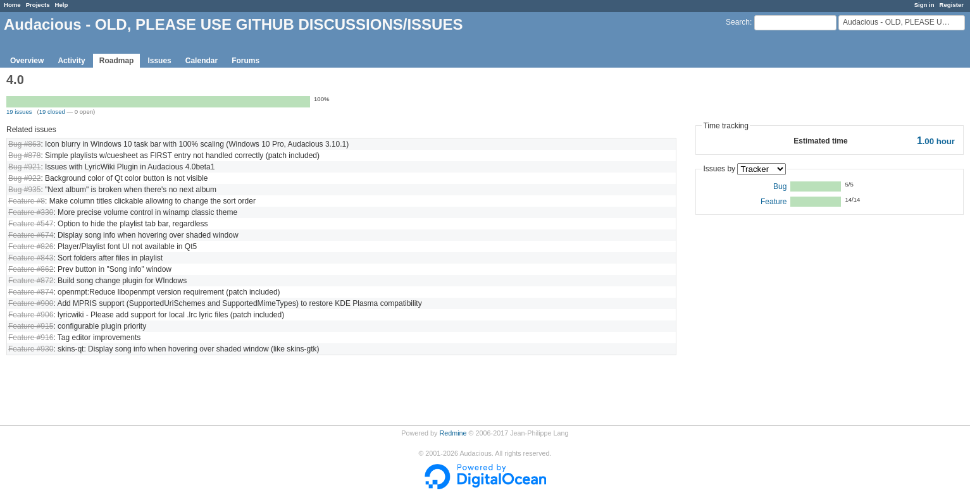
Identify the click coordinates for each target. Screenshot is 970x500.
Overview (27, 60)
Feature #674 (30, 235)
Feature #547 (30, 223)
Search (738, 22)
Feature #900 (30, 303)
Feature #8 (26, 201)
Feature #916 (30, 337)
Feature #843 (30, 257)
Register (952, 4)
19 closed (52, 111)
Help (61, 4)
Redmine (452, 433)
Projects (38, 4)
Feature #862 (30, 269)
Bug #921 (24, 166)
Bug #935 (24, 189)
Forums (245, 60)
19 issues (19, 111)
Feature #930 (30, 349)
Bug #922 (24, 178)
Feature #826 (30, 246)
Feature (774, 201)
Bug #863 (24, 144)
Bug (780, 186)
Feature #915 (30, 326)
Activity (71, 60)
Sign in (924, 4)
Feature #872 (30, 280)
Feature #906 (30, 314)
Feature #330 (30, 212)
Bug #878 (24, 155)
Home (12, 4)
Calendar (201, 60)
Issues (159, 60)
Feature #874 (30, 292)
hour (936, 141)
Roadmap (116, 60)
